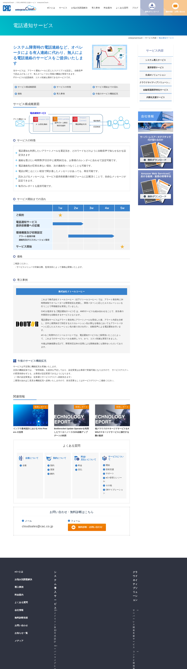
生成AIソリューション (155, 75)
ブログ (135, 8)
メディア (19, 640)
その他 (109, 485)
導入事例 (96, 8)
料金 (80, 465)
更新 (52, 469)
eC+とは (51, 8)
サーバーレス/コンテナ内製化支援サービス (154, 624)
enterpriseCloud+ (135, 38)
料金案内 (108, 8)
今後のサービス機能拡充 (107, 93)
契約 (52, 465)
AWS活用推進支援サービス (152, 619)
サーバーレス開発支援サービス (67, 618)
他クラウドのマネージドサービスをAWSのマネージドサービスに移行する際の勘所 (112, 432)
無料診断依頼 (21, 617)
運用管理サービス (155, 67)
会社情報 (19, 610)
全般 (24, 465)
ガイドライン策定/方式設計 (65, 578)
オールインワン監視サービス (109, 595)
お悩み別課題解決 (79, 8)
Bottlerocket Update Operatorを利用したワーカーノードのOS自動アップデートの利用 (71, 432)
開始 (108, 465)
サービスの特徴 (64, 87)
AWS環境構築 (60, 591)
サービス (63, 8)
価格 (20, 93)
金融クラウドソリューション (109, 614)
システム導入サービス (155, 60)
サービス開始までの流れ (107, 87)
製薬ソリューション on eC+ (109, 623)
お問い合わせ (21, 625)
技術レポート (40, 407)
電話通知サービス (105, 586)
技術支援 (110, 469)
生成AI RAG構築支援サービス (153, 578)
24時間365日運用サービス (108, 591)
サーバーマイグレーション (65, 582)
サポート (110, 473)
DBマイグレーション (63, 586)
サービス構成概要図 (27, 87)
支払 (80, 469)
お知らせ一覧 (21, 633)
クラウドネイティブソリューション (156, 82)
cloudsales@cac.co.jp (37, 526)
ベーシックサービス (106, 578)
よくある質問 (122, 8)
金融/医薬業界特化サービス (155, 90)
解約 (52, 474)
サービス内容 (150, 38)
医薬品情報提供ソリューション (110, 619)
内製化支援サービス (155, 97)
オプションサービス (106, 582)
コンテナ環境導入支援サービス (67, 595)
